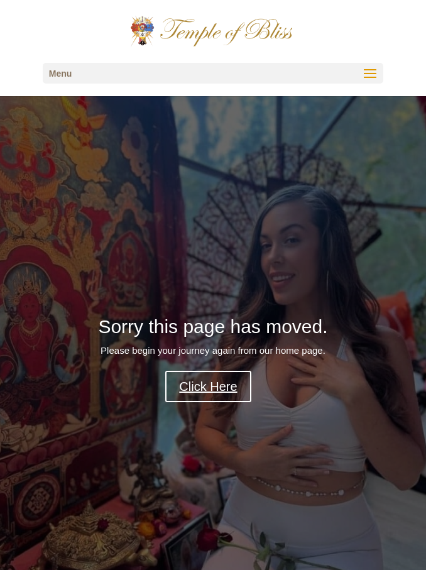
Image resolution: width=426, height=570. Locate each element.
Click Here (208, 386)
